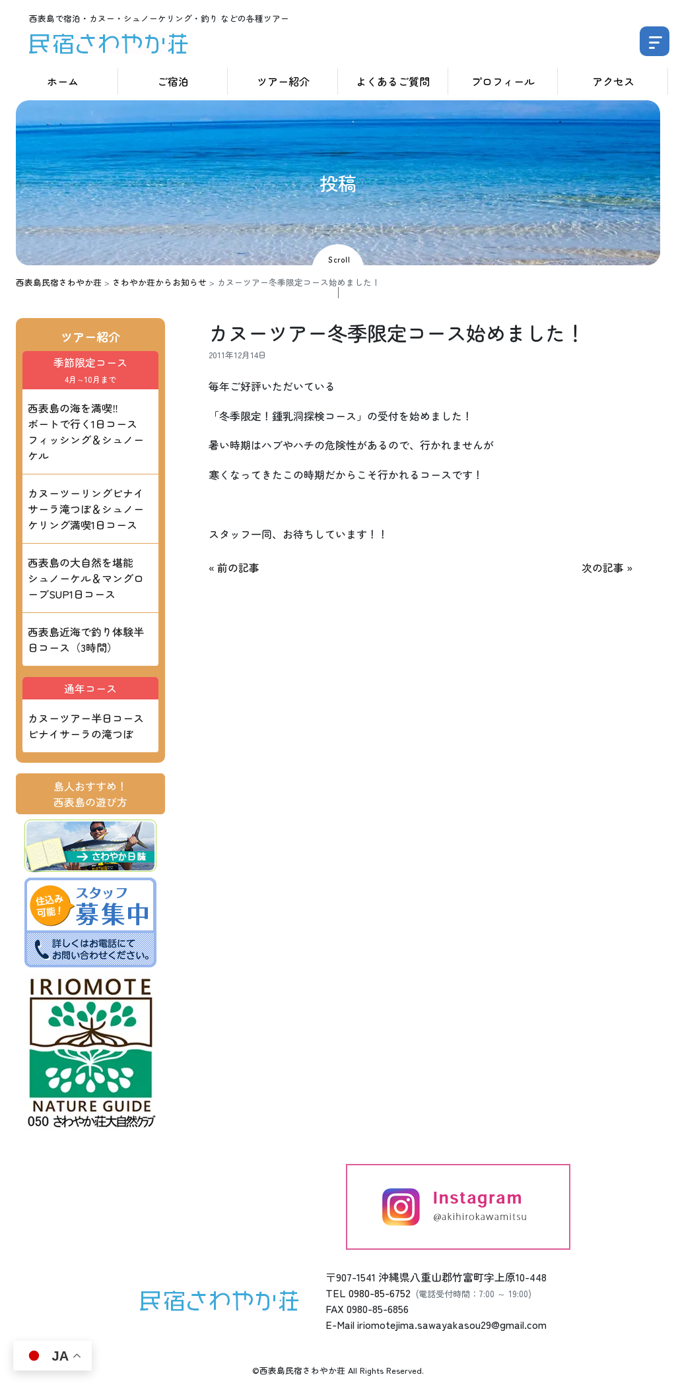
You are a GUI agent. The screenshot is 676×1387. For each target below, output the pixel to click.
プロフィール (503, 81)
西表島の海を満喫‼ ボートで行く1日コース (86, 431)
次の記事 (603, 567)
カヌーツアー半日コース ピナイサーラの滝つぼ (86, 726)
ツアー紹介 (283, 81)
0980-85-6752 (380, 1293)
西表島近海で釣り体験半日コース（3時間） (86, 639)
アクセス (613, 81)
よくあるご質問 (393, 81)
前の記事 (238, 567)
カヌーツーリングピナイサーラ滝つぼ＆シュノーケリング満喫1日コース (86, 508)
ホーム (63, 81)
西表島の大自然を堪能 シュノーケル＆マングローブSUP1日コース (86, 578)
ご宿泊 (173, 81)
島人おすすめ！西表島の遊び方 (90, 794)
